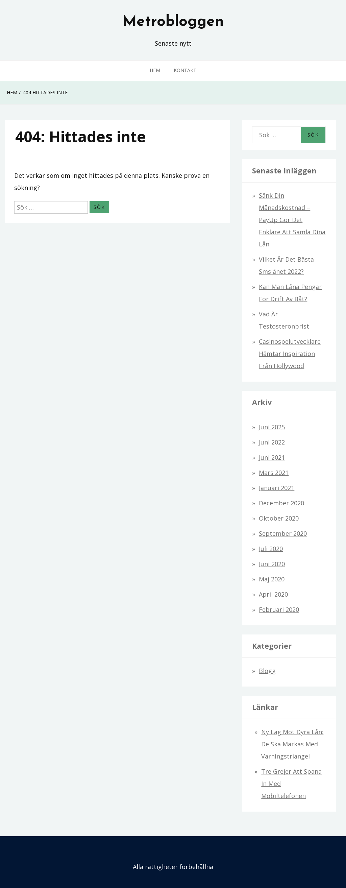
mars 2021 (274, 473)
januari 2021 (276, 488)
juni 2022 (272, 442)
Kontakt (185, 70)
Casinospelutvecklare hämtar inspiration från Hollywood (290, 353)
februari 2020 (279, 609)
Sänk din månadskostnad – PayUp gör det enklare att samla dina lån (292, 219)
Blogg (267, 671)
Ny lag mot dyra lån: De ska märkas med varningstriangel (292, 744)
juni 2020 (272, 564)
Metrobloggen (173, 22)
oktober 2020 (279, 518)
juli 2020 (271, 549)
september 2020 (283, 533)
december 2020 (281, 503)
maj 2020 (272, 579)
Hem (155, 70)
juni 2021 (272, 457)
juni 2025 (272, 427)
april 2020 (273, 594)
